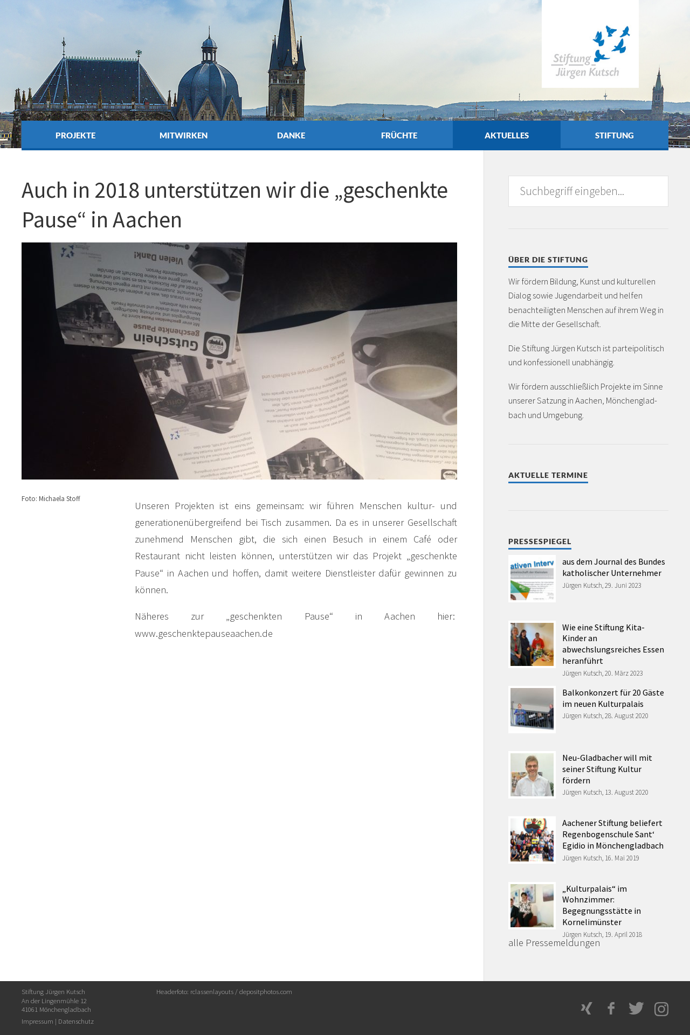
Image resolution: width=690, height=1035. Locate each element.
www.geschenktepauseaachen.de (204, 633)
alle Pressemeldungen (554, 942)
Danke (291, 135)
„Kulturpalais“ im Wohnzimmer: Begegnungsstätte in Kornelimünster (601, 905)
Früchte (399, 135)
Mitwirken (184, 135)
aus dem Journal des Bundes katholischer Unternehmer (613, 567)
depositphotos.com (265, 991)
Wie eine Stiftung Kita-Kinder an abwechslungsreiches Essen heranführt (613, 644)
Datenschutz (76, 1021)
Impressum (37, 1021)
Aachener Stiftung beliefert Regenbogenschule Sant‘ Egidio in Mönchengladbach (613, 834)
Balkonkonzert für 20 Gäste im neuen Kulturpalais (613, 698)
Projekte (75, 135)
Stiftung (614, 135)
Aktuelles (507, 135)
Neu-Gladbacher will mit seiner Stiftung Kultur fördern (607, 769)
